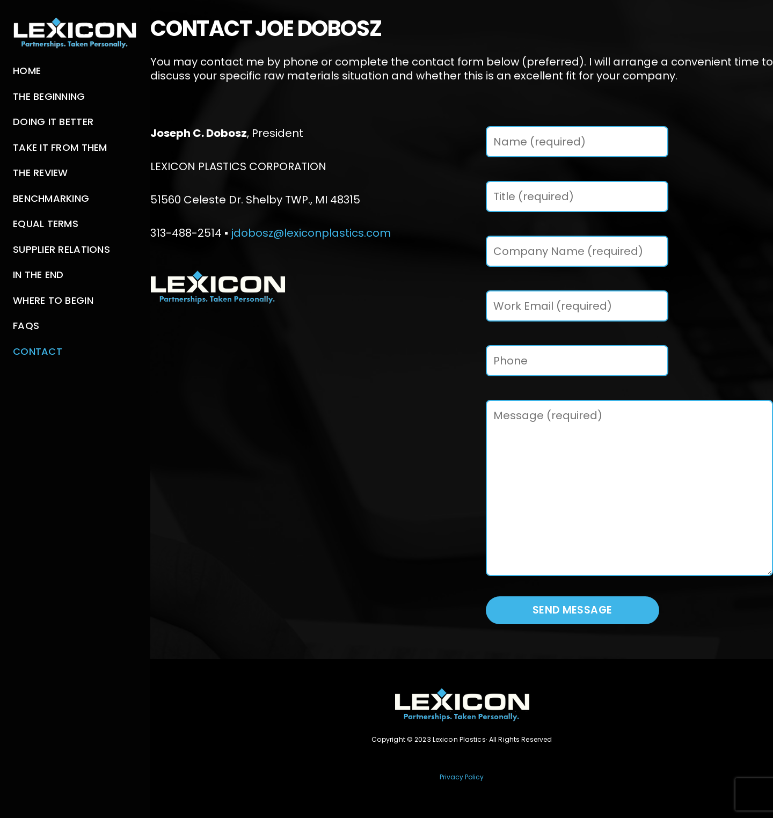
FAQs (26, 325)
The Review (40, 172)
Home (27, 70)
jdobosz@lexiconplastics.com (311, 232)
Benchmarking (51, 198)
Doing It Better (53, 121)
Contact (37, 351)
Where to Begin (53, 300)
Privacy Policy (462, 777)
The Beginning (49, 96)
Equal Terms (45, 223)
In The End (38, 274)
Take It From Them (60, 147)
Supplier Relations (61, 249)
